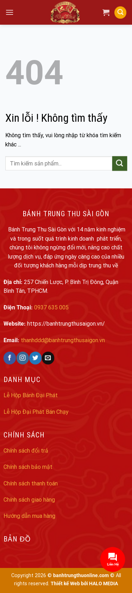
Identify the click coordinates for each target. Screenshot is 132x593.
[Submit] (120, 163)
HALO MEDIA (103, 584)
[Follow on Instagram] (22, 358)
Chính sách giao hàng (29, 499)
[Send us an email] (48, 358)
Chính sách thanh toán (31, 483)
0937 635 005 (51, 307)
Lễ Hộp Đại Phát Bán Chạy (36, 412)
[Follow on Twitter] (35, 358)
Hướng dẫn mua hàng (29, 516)
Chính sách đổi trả (26, 450)
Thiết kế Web (65, 584)
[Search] (120, 12)
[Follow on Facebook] (9, 358)
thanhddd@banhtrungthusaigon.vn (63, 340)
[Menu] (9, 12)
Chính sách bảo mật (28, 467)
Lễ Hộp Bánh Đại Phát (31, 395)
